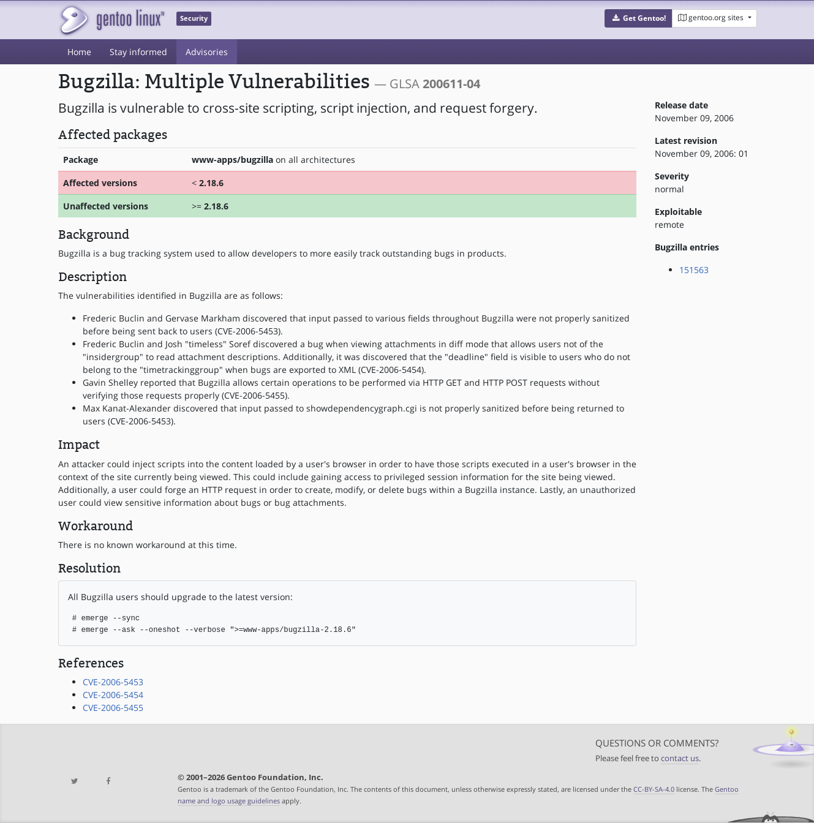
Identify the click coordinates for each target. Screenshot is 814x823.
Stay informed (138, 52)
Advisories (207, 52)
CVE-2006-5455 (113, 707)
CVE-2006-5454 (113, 695)
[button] (639, 18)
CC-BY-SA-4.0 (653, 789)
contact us (680, 758)
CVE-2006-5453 (113, 682)
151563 (694, 270)
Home (79, 52)
